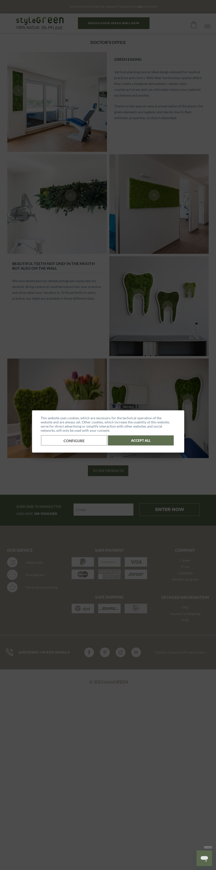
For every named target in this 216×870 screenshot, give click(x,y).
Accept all (140, 440)
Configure (74, 440)
